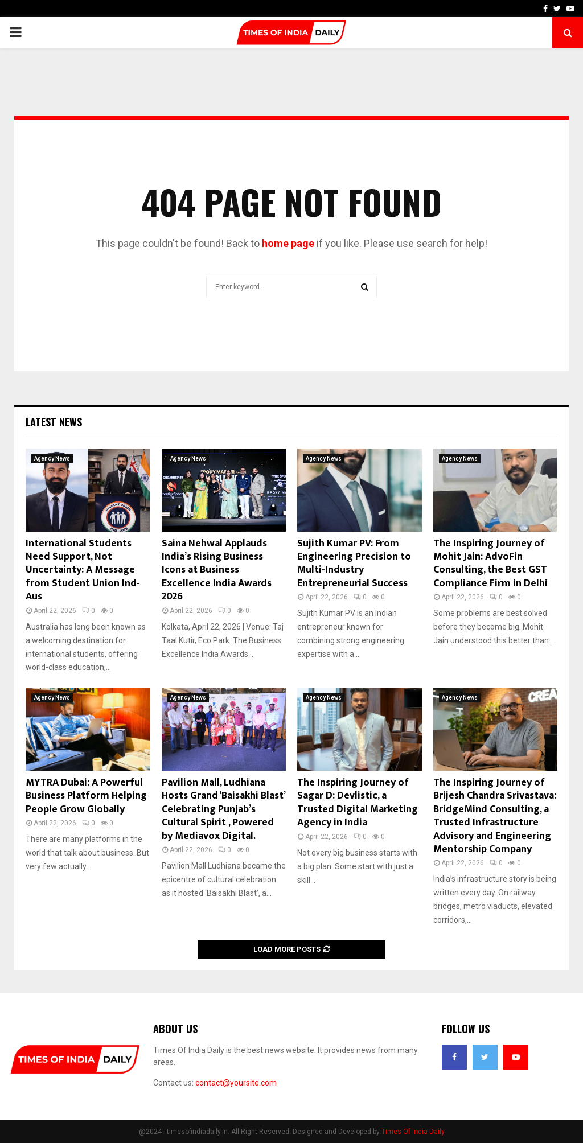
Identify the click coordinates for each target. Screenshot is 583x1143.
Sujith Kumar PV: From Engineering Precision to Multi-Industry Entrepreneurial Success (354, 563)
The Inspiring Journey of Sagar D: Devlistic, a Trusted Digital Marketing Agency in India (357, 802)
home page (288, 243)
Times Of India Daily (413, 1132)
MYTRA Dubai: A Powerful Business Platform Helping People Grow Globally (86, 796)
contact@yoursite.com (236, 1082)
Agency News (52, 458)
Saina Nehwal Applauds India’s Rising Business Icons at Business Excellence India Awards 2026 (217, 570)
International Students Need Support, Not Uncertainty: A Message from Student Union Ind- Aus (83, 570)
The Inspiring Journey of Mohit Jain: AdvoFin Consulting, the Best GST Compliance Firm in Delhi (490, 563)
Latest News (54, 421)
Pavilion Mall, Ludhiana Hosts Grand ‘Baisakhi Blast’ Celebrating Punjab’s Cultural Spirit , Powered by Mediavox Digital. (223, 809)
